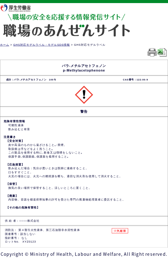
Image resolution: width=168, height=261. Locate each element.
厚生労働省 (19, 7)
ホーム (4, 44)
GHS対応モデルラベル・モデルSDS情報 (41, 44)
